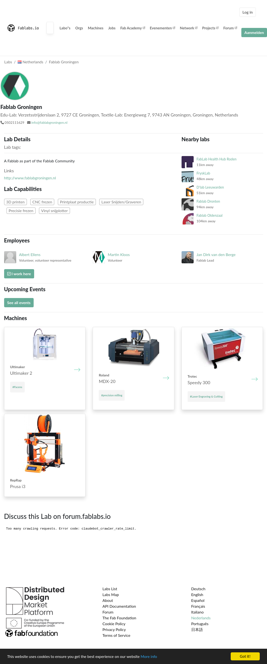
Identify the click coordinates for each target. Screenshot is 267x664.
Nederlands (201, 617)
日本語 (197, 629)
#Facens (17, 387)
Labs (8, 61)
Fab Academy (132, 28)
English (197, 594)
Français (198, 606)
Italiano (197, 612)
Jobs (111, 28)
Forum (230, 28)
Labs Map (110, 594)
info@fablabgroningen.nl (49, 122)
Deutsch (198, 588)
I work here (19, 273)
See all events (19, 302)
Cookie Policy (113, 623)
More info (149, 656)
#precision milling (111, 395)
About (107, 600)
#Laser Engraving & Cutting (206, 396)
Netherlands (30, 61)
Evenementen (162, 28)
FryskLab (203, 173)
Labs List (109, 588)
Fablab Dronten (208, 201)
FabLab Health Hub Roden (216, 159)
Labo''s (65, 28)
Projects (210, 28)
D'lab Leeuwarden (210, 187)
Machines (95, 28)
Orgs (79, 28)
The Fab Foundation (119, 617)
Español (198, 600)
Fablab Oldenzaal (209, 215)
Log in (248, 12)
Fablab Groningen (64, 61)
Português (199, 623)
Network (188, 28)
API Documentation (119, 606)
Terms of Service (116, 635)
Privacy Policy (114, 629)
